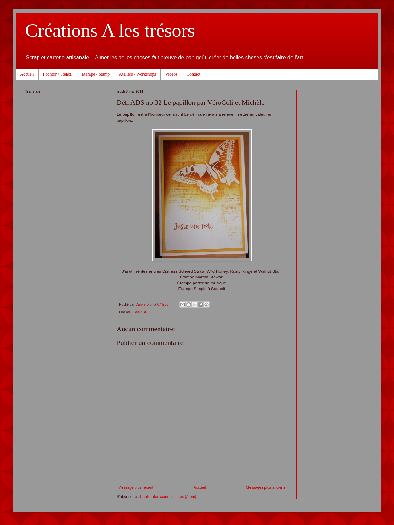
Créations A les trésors (110, 30)
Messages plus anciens (265, 487)
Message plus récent (135, 487)
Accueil (27, 74)
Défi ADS (141, 312)
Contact (193, 74)
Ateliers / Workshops (137, 74)
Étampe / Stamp (96, 74)
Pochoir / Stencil (57, 74)
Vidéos (171, 74)
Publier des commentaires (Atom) (168, 496)
